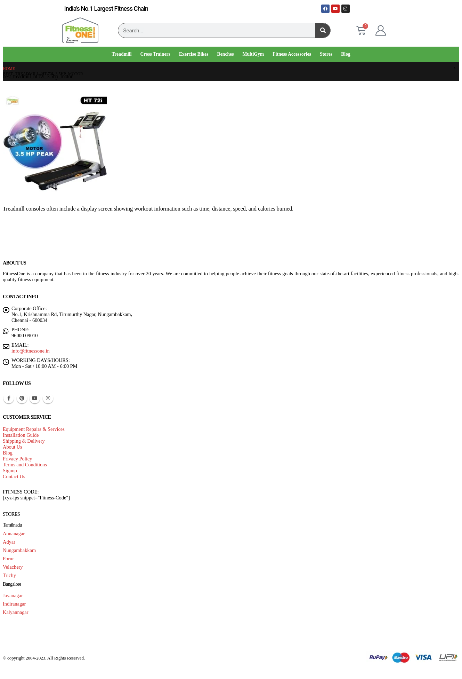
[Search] (322, 30)
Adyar (9, 542)
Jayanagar (13, 595)
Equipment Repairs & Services (34, 429)
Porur (8, 558)
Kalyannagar (16, 612)
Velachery (13, 567)
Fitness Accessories (292, 54)
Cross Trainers (155, 54)
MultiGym (253, 54)
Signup (10, 470)
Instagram (48, 398)
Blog (345, 54)
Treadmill (121, 54)
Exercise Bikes (194, 54)
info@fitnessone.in (30, 351)
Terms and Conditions (25, 464)
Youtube (35, 398)
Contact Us (14, 476)
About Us (12, 447)
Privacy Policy (17, 458)
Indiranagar (14, 604)
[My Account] (380, 31)
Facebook (8, 398)
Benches (225, 54)
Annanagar (14, 533)
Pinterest (22, 398)
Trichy (9, 575)
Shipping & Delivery (24, 441)
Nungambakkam (19, 550)
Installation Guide (21, 435)
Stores (326, 54)
